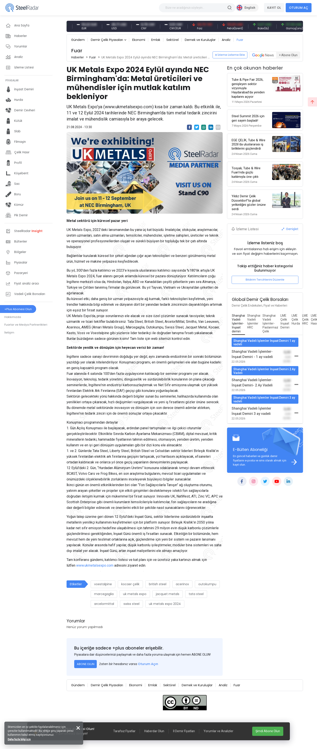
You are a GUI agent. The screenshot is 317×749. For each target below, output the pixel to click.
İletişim (9, 332)
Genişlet (290, 229)
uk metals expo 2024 (165, 604)
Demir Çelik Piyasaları (107, 40)
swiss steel (131, 604)
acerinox (182, 584)
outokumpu (207, 584)
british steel (157, 584)
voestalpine (103, 584)
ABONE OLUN (85, 664)
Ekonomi (138, 40)
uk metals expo (134, 594)
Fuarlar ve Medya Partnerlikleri (25, 325)
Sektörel (172, 40)
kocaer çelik (130, 584)
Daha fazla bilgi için (19, 739)
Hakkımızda (12, 317)
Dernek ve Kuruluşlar (200, 40)
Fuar (240, 40)
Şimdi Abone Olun (267, 731)
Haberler (77, 57)
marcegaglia (104, 594)
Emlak (155, 40)
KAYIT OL (274, 7)
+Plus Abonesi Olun (18, 309)
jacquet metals (167, 594)
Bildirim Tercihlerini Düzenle (265, 280)
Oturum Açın (148, 664)
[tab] (238, 324)
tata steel (196, 594)
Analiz (226, 40)
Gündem (78, 40)
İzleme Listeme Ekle (230, 55)
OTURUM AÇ (298, 7)
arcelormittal (104, 604)
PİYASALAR (12, 80)
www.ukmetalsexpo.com (94, 565)
